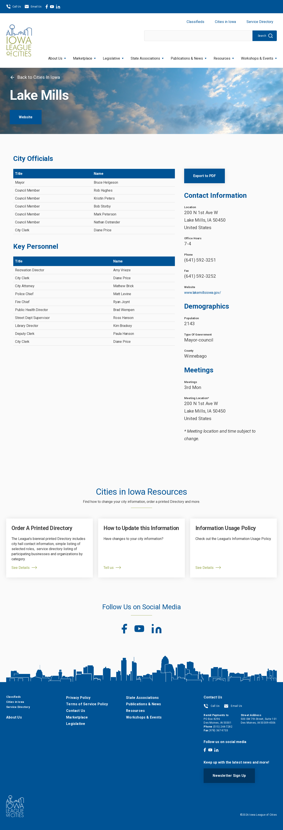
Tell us (108, 568)
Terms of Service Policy (87, 704)
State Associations (147, 57)
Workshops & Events (259, 57)
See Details (20, 568)
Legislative (113, 57)
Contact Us (75, 711)
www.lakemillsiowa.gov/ (202, 292)
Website (26, 117)
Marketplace (84, 57)
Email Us (33, 6)
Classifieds (195, 22)
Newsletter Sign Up (229, 775)
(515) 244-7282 (222, 726)
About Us (57, 57)
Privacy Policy (78, 698)
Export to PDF (204, 176)
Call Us (13, 6)
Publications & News (189, 57)
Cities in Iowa (225, 22)
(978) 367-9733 (218, 730)
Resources (224, 57)
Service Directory (260, 22)
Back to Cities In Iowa (35, 77)
